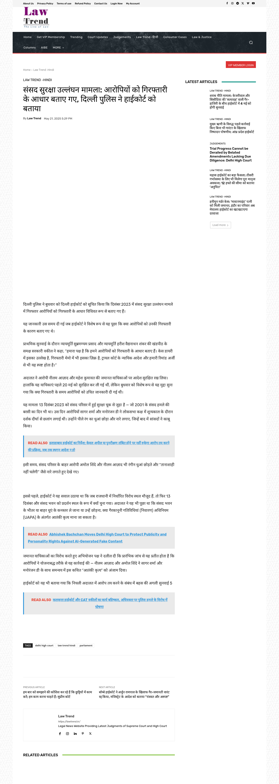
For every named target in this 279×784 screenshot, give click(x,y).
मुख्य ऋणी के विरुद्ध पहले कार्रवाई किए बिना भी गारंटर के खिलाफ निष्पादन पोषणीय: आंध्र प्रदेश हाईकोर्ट (99, 746)
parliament (86, 579)
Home (27, 70)
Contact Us (214, 780)
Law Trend (34, 118)
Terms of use (174, 780)
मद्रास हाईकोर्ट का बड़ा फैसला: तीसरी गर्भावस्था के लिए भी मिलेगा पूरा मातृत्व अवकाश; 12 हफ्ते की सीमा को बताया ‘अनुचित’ (232, 181)
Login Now (231, 780)
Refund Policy (195, 780)
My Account (249, 780)
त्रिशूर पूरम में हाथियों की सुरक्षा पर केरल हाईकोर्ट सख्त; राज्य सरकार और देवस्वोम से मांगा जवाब (149, 746)
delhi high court (44, 579)
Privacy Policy (154, 780)
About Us (136, 780)
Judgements (218, 143)
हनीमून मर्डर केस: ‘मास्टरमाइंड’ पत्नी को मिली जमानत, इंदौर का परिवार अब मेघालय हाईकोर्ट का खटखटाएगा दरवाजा (232, 207)
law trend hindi (66, 579)
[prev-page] (26, 763)
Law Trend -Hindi (43, 70)
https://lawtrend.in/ (69, 655)
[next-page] (33, 763)
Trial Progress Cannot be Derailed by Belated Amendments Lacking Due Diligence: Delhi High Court (231, 154)
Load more (221, 225)
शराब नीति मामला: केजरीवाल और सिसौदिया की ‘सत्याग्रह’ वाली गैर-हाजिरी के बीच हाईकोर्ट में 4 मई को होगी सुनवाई (230, 101)
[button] (251, 42)
